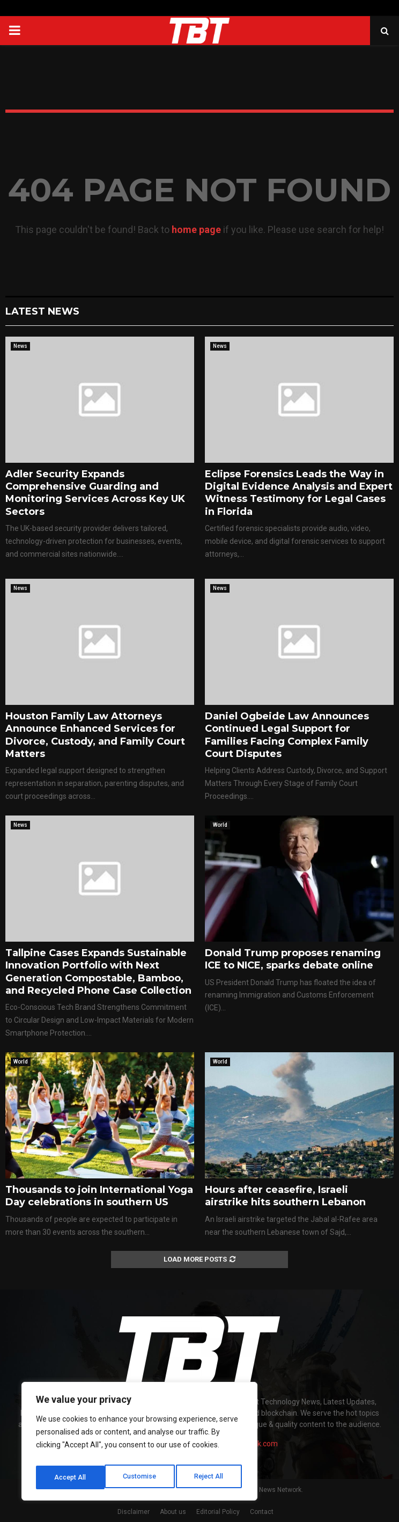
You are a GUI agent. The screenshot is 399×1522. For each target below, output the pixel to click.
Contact (262, 1512)
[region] (139, 1444)
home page (196, 229)
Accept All (210, 1477)
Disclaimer (133, 1512)
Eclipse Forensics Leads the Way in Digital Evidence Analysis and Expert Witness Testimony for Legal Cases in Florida (299, 493)
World (220, 825)
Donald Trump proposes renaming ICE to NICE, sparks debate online (293, 959)
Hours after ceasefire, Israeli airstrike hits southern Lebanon (285, 1196)
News (20, 346)
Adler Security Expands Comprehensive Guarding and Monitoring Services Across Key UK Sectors (95, 493)
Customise (70, 1477)
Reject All (141, 1477)
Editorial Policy (218, 1512)
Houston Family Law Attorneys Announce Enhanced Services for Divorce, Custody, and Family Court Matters (95, 735)
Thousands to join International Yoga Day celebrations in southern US (99, 1196)
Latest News (42, 311)
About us (173, 1512)
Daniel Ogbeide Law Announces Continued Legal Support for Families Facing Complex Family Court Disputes (287, 735)
